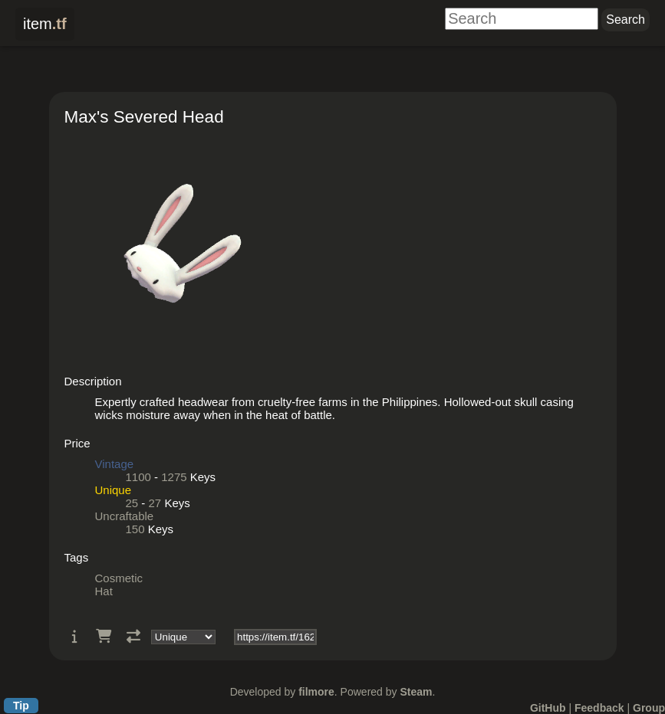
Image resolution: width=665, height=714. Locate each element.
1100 (138, 476)
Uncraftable (124, 515)
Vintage (114, 463)
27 (155, 502)
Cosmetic (119, 578)
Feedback (599, 708)
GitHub (548, 708)
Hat (104, 591)
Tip (21, 705)
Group (649, 708)
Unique (113, 489)
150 (135, 529)
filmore (316, 692)
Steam (416, 692)
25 (132, 502)
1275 (173, 476)
